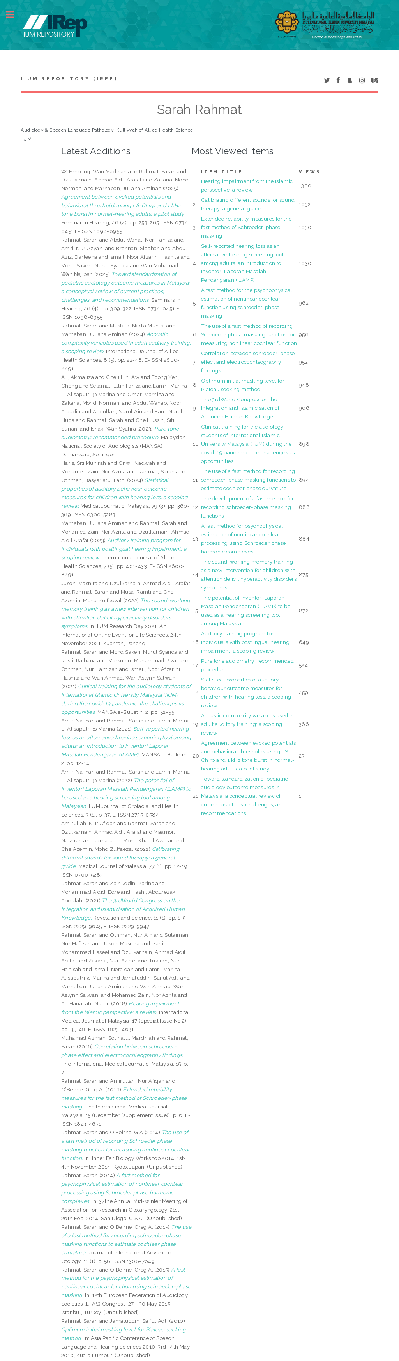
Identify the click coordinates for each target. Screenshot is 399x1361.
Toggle (14, 14)
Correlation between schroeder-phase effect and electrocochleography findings (248, 362)
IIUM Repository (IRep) (69, 79)
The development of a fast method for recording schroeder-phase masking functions (247, 507)
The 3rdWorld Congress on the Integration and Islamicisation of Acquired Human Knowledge (240, 408)
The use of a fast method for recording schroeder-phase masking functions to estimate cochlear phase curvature (248, 479)
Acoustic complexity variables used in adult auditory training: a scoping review (247, 724)
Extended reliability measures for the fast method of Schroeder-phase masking (246, 227)
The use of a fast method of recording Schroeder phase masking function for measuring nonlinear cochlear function (249, 334)
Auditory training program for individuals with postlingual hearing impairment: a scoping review (245, 642)
